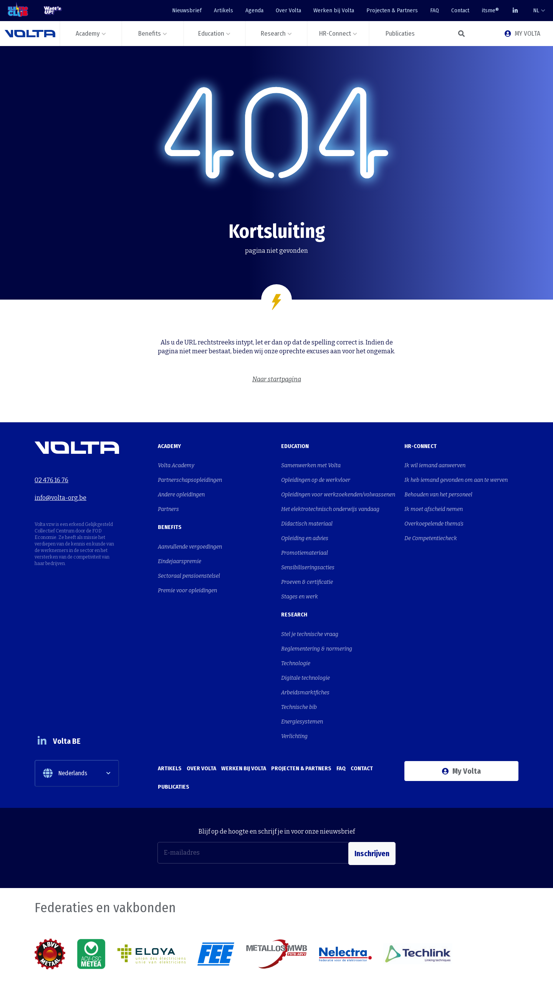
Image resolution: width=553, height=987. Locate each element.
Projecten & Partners (392, 10)
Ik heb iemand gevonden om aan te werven (456, 477)
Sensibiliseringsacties (307, 553)
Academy (169, 446)
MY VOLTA (522, 34)
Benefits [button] (149, 34)
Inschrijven (371, 815)
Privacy (509, 972)
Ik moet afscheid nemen (433, 502)
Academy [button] (88, 34)
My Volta (461, 736)
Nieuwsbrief (187, 10)
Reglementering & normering (316, 627)
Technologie (295, 639)
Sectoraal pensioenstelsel (189, 563)
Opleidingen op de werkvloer (315, 477)
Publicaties (173, 748)
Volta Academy (176, 464)
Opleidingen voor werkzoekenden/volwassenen (338, 490)
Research (294, 595)
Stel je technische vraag (309, 614)
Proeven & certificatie (307, 566)
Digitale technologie (305, 652)
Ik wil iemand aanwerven (434, 464)
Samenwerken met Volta (311, 464)
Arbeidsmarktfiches (305, 665)
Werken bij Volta (333, 10)
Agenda (254, 10)
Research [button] (273, 34)
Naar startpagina (276, 379)
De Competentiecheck (430, 528)
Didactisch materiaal (307, 515)
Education (295, 446)
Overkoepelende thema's (434, 515)
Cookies (481, 972)
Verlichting (294, 703)
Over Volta (288, 10)
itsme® (490, 10)
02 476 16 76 (51, 477)
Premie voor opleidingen (187, 576)
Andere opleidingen (181, 490)
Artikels (223, 10)
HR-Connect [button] (335, 34)
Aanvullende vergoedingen (190, 538)
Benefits (170, 519)
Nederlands (65, 736)
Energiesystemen (302, 690)
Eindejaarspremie (179, 551)
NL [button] (536, 10)
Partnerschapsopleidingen (190, 477)
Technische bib (299, 677)
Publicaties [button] (400, 34)
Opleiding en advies (304, 528)
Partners (168, 502)
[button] (461, 33)
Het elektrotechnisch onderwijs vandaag (330, 502)
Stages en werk (299, 578)
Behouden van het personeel (438, 490)
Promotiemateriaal (304, 540)
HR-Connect (420, 446)
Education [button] (211, 34)
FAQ (434, 10)
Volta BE (62, 703)
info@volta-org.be (60, 492)
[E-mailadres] (253, 815)
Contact (460, 10)
